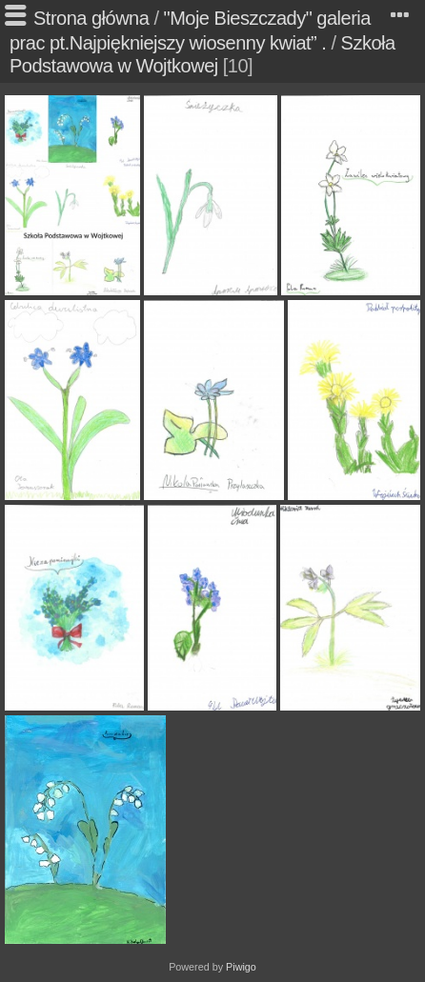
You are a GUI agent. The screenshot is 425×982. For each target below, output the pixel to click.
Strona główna (91, 18)
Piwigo (241, 966)
